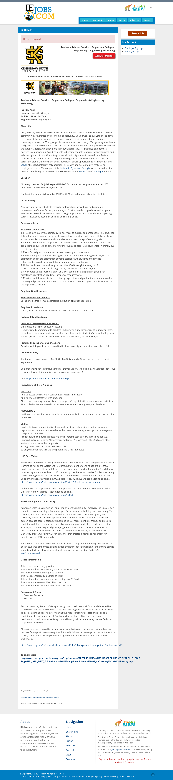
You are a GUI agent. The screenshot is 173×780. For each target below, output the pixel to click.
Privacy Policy (110, 776)
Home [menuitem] (69, 727)
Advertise (134, 20)
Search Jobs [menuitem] (72, 731)
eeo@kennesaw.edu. (31, 553)
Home (85, 20)
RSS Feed (27, 776)
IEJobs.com (41, 773)
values (24, 164)
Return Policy (39, 776)
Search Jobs (98, 20)
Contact (147, 20)
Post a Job (138, 33)
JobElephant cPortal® (121, 749)
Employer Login (132, 51)
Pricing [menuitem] (69, 740)
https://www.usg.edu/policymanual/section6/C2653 (47, 494)
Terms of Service (126, 776)
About (111, 20)
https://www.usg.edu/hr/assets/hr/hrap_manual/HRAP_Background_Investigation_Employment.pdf (71, 645)
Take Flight (97, 171)
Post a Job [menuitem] (71, 759)
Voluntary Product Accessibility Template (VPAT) (80, 776)
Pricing (122, 20)
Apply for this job (104, 55)
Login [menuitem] (68, 754)
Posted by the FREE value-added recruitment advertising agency (40, 697)
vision (82, 171)
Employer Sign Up (133, 48)
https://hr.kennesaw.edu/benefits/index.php (48, 378)
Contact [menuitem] (70, 750)
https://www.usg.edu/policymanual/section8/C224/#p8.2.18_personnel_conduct (61, 482)
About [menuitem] (69, 736)
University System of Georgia (75, 168)
